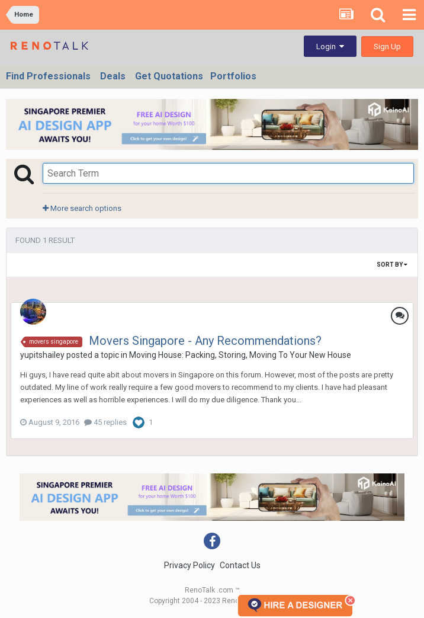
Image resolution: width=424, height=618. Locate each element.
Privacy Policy (189, 565)
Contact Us (240, 565)
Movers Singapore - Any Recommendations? (205, 341)
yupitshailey (42, 355)
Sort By (392, 264)
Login (330, 46)
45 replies (105, 422)
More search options (82, 208)
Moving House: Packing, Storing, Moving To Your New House (240, 355)
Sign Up (387, 46)
